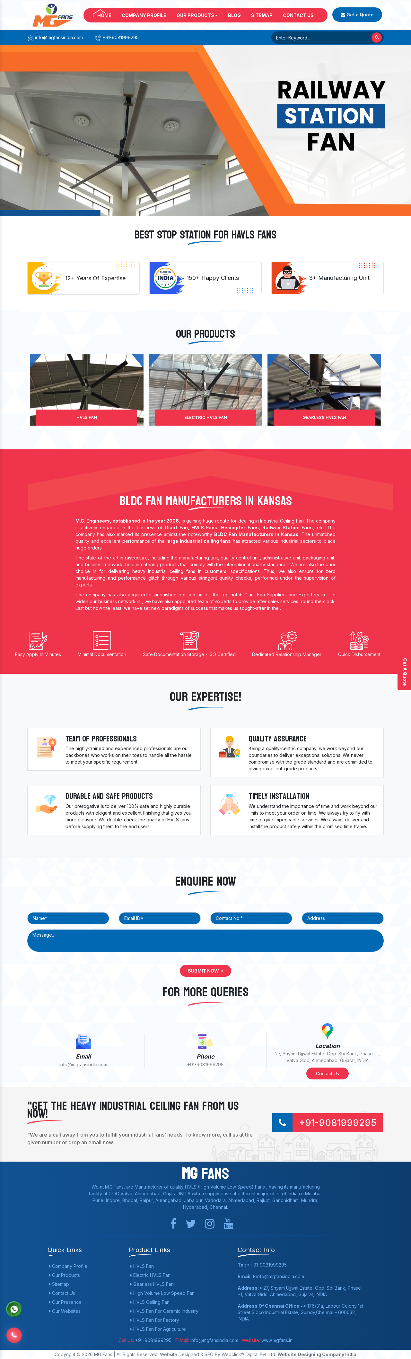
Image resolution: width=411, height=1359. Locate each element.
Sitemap (262, 15)
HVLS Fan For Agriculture (158, 1329)
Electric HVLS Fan (205, 417)
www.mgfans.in (276, 1340)
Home (104, 15)
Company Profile (144, 15)
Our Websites (65, 1311)
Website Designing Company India (316, 1354)
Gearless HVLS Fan (324, 417)
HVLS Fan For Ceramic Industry (164, 1311)
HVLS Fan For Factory (154, 1320)
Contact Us (298, 15)
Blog (234, 15)
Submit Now (205, 971)
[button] (31, 130)
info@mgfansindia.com (55, 37)
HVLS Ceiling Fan (150, 1302)
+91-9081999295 (117, 37)
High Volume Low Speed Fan (162, 1293)
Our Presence (65, 1302)
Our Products (197, 15)
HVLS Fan (86, 417)
